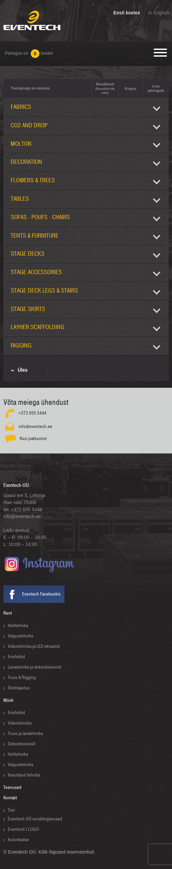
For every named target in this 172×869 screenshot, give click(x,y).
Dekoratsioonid (21, 744)
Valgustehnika (20, 636)
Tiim (11, 810)
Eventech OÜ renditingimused (35, 819)
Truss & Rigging (22, 677)
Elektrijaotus (19, 688)
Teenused (12, 787)
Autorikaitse (18, 839)
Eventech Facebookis (41, 594)
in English (158, 12)
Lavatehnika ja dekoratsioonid (34, 667)
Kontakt (10, 798)
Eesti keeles (126, 12)
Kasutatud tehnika (24, 775)
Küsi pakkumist (33, 438)
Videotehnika (19, 723)
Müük (8, 700)
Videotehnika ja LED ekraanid (34, 646)
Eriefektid (16, 657)
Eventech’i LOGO (23, 829)
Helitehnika (18, 625)
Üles (23, 370)
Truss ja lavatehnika (25, 733)
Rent (7, 613)
